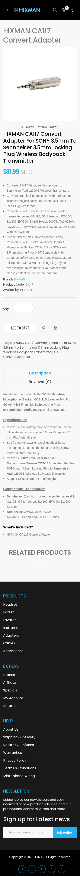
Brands (9, 674)
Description (40, 373)
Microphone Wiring (19, 775)
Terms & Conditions (19, 768)
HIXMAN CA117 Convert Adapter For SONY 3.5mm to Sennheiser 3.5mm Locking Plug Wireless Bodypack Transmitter (40, 347)
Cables (9, 643)
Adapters (11, 635)
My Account (13, 698)
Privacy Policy (14, 760)
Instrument (12, 627)
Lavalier (9, 619)
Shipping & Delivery (19, 737)
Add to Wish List (44, 328)
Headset (10, 604)
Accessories (13, 650)
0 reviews (27, 127)
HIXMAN (19, 279)
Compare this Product (56, 328)
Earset (8, 612)
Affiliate (9, 682)
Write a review (47, 127)
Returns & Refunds (18, 744)
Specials (10, 690)
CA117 (58, 352)
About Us (10, 729)
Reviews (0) (40, 381)
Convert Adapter (16, 356)
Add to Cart (20, 328)
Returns (9, 705)
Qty (6, 308)
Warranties (12, 752)
